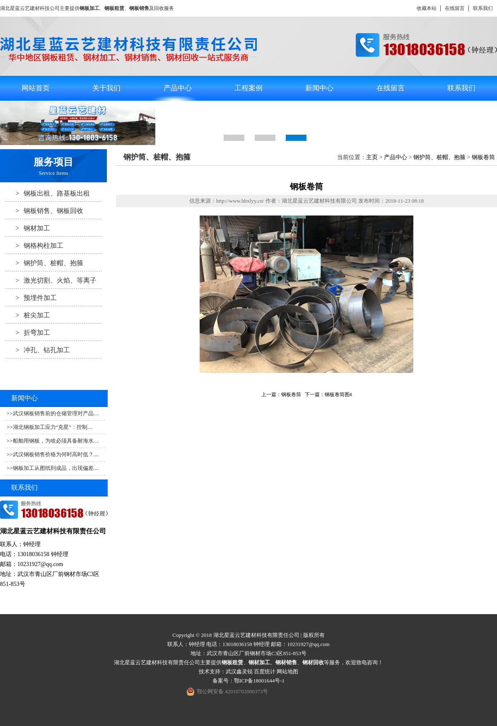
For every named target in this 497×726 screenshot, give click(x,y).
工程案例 (248, 88)
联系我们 (483, 8)
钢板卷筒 (483, 157)
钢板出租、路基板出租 (47, 193)
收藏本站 (427, 8)
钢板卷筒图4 (338, 394)
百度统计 (264, 671)
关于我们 (106, 88)
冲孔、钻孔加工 (37, 350)
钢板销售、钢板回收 (44, 210)
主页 (372, 157)
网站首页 (36, 88)
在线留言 (455, 8)
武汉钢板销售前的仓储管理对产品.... (56, 413)
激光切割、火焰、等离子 (51, 280)
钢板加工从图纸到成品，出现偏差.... (56, 468)
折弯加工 (27, 332)
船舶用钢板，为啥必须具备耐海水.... (56, 441)
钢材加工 (27, 228)
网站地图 (287, 671)
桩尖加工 (27, 315)
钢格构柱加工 (34, 245)
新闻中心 (319, 88)
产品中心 (178, 88)
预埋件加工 (31, 297)
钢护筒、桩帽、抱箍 (44, 263)
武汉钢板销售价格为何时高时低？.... (56, 454)
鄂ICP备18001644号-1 (259, 681)
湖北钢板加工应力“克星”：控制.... (53, 427)
